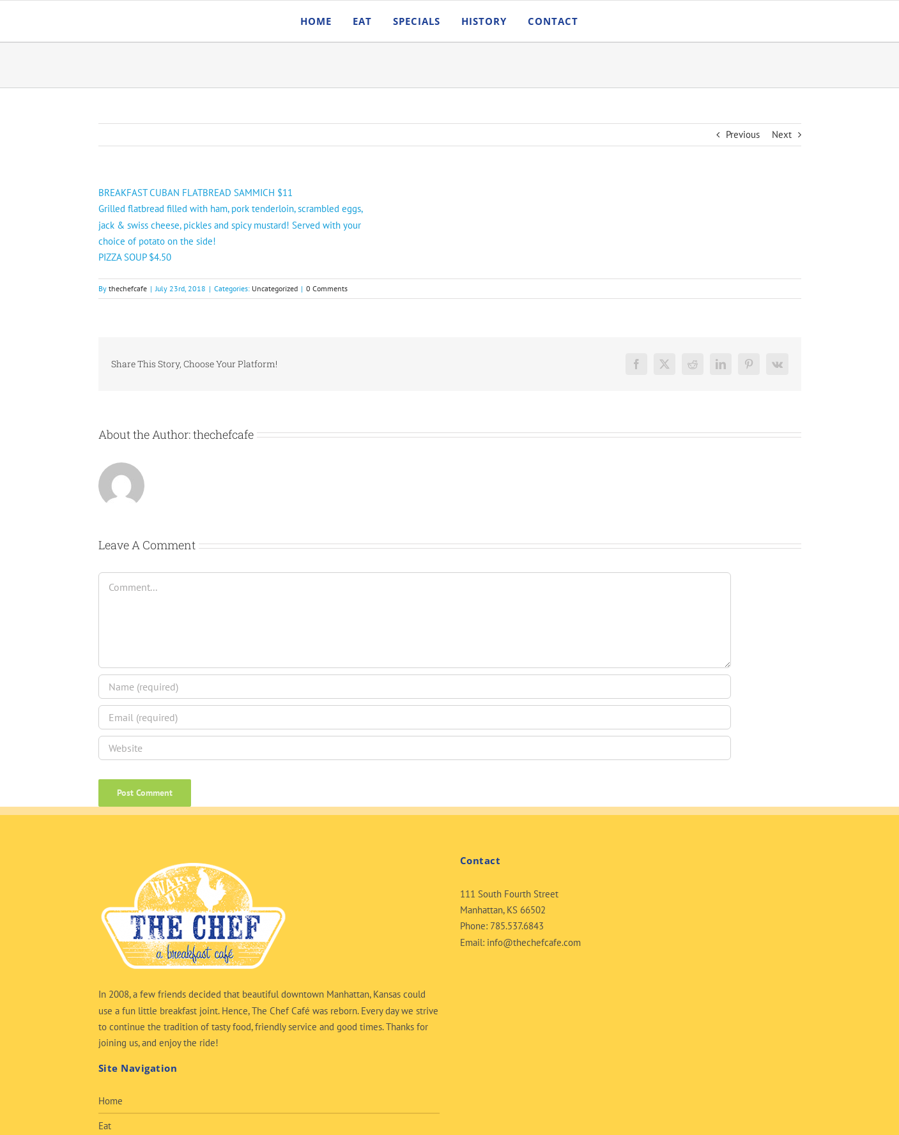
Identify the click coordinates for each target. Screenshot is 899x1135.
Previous (743, 134)
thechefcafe (128, 288)
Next (782, 134)
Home (110, 1101)
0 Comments (327, 288)
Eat (104, 1126)
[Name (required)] (414, 686)
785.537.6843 (517, 926)
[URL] (414, 748)
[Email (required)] (414, 717)
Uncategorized (275, 288)
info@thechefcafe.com (534, 942)
